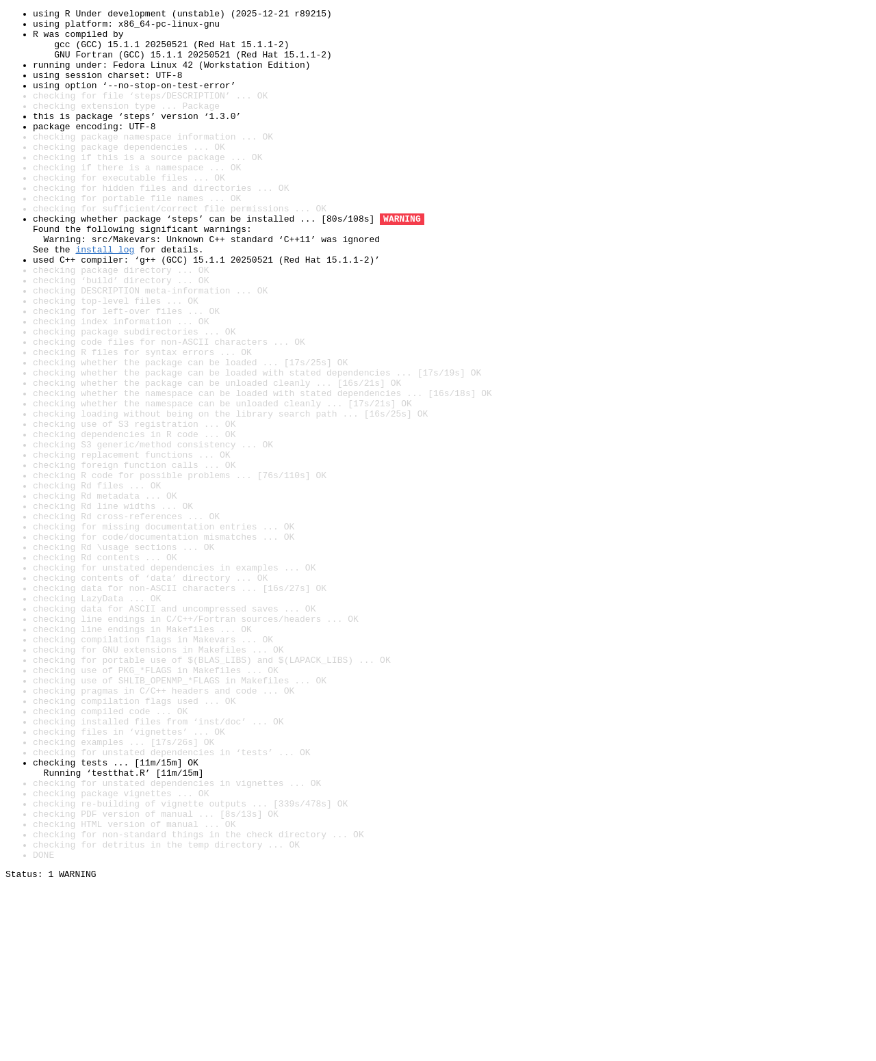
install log (104, 298)
